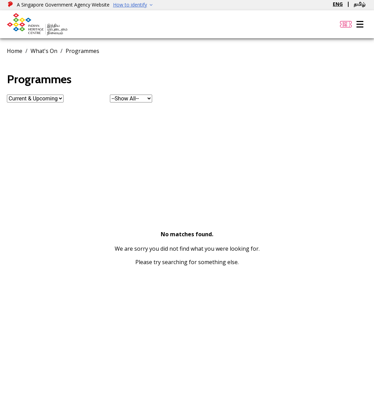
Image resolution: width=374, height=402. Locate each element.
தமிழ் (359, 4)
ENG (338, 4)
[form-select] (35, 98)
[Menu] (360, 24)
